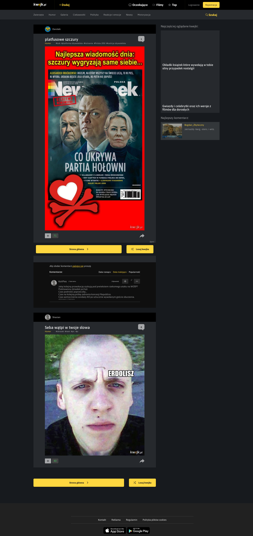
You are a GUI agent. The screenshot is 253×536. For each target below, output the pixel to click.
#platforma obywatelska (72, 43)
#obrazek (60, 331)
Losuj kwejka (140, 249)
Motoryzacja (144, 14)
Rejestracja (211, 5)
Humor (52, 14)
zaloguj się (77, 266)
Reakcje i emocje (112, 14)
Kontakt (102, 520)
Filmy (159, 5)
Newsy (129, 14)
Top (174, 5)
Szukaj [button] (213, 15)
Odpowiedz (115, 281)
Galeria (64, 14)
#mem (67, 331)
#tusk (58, 43)
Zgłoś (152, 242)
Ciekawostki (79, 14)
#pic (73, 331)
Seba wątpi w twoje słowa (67, 327)
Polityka (94, 14)
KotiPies (62, 281)
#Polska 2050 (99, 43)
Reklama (116, 520)
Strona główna (78, 249)
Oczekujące (140, 5)
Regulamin (131, 520)
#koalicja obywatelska (116, 43)
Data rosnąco (105, 272)
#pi (77, 331)
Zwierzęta (38, 14)
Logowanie (194, 5)
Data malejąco (120, 272)
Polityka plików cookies (154, 520)
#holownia (88, 43)
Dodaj (66, 5)
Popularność (134, 272)
